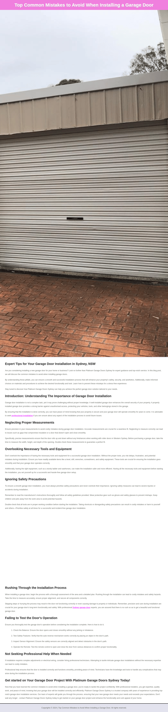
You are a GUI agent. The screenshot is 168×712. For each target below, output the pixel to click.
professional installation (22, 416)
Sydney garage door (81, 607)
